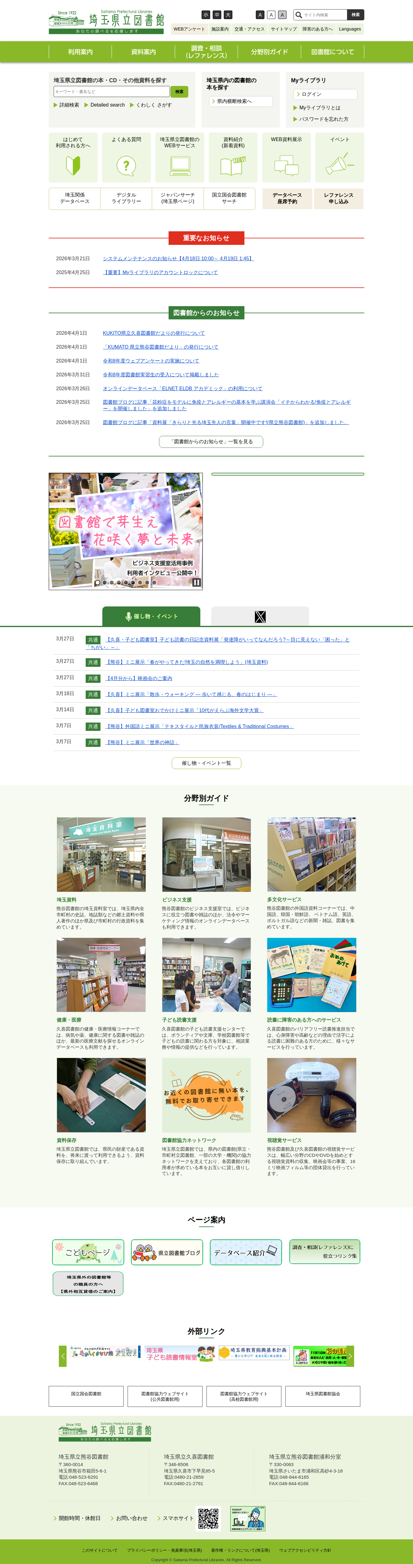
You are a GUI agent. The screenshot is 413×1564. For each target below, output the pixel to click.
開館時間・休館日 (80, 1518)
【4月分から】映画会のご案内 (138, 678)
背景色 (247, 15)
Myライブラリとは (319, 107)
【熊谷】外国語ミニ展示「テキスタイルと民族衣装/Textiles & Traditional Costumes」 (199, 726)
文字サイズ (188, 15)
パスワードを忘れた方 (324, 119)
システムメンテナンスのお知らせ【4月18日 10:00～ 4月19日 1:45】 (178, 258)
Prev (63, 1356)
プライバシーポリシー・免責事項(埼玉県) (164, 1550)
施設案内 (220, 28)
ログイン (311, 94)
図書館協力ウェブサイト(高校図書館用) (244, 1396)
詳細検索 (69, 104)
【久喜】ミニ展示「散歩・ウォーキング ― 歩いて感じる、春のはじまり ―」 (191, 694)
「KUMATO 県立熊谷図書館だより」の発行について (161, 347)
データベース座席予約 (287, 198)
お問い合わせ (132, 1518)
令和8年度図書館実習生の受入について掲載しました (161, 374)
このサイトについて (100, 1550)
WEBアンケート (189, 28)
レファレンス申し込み (339, 198)
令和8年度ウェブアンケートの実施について (151, 360)
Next (350, 1356)
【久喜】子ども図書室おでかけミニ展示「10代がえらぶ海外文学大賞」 (184, 710)
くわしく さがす (154, 104)
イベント (340, 139)
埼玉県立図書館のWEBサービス (179, 142)
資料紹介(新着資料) (233, 142)
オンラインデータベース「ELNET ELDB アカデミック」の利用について (183, 388)
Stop (196, 582)
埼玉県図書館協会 (323, 1393)
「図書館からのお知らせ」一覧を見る (211, 441)
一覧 (206, 763)
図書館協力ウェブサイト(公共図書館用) (165, 1396)
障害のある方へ (318, 28)
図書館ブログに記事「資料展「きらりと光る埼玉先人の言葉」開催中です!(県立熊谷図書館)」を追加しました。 (226, 422)
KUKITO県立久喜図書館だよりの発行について (154, 333)
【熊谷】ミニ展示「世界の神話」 (142, 742)
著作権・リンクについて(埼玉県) (240, 1550)
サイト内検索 (299, 15)
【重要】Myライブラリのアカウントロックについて (160, 272)
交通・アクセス (250, 28)
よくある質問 (126, 139)
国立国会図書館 (86, 1393)
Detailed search (108, 104)
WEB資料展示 (286, 139)
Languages (350, 28)
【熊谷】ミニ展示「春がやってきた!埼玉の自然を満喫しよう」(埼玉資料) (186, 662)
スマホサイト (192, 1518)
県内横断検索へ (234, 101)
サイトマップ (284, 28)
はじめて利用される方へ (73, 142)
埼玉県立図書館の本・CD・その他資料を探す (110, 80)
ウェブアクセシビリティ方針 (305, 1550)
